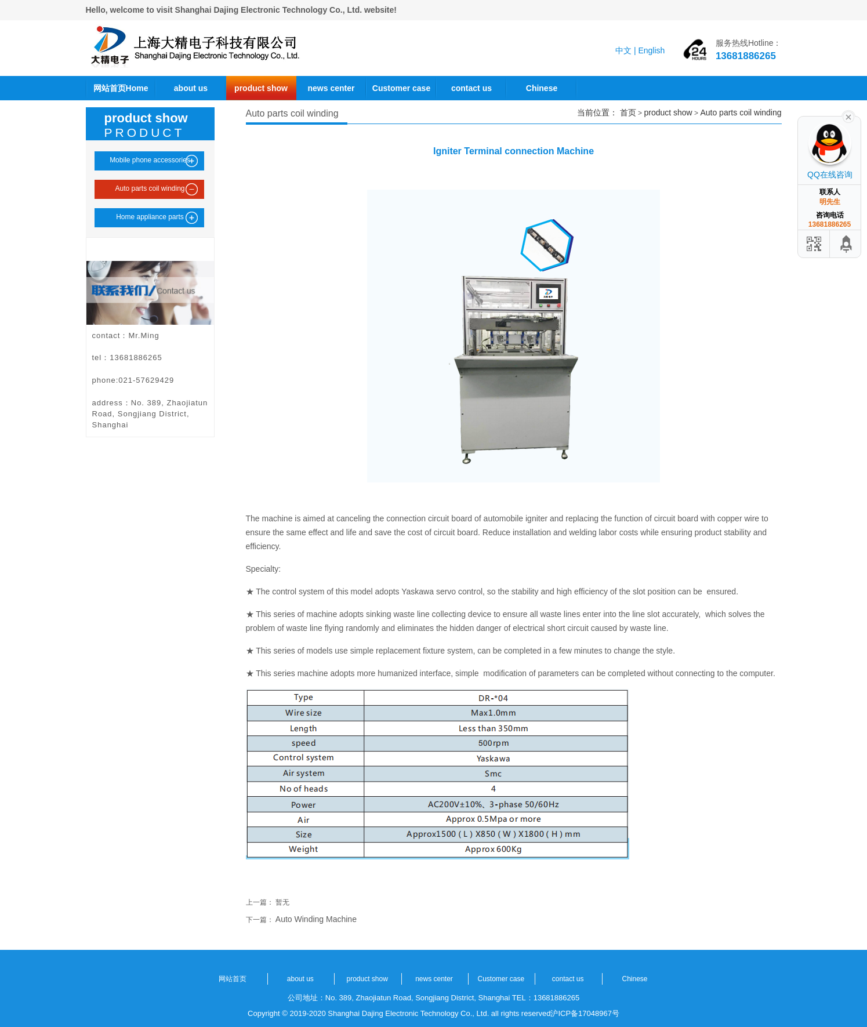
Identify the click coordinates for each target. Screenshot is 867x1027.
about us (191, 88)
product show (261, 88)
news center (331, 88)
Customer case (401, 88)
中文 (623, 50)
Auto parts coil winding (740, 112)
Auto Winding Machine (316, 919)
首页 (628, 112)
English (651, 50)
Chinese (541, 88)
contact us (471, 88)
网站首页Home (120, 88)
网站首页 (232, 979)
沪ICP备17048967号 (584, 1013)
